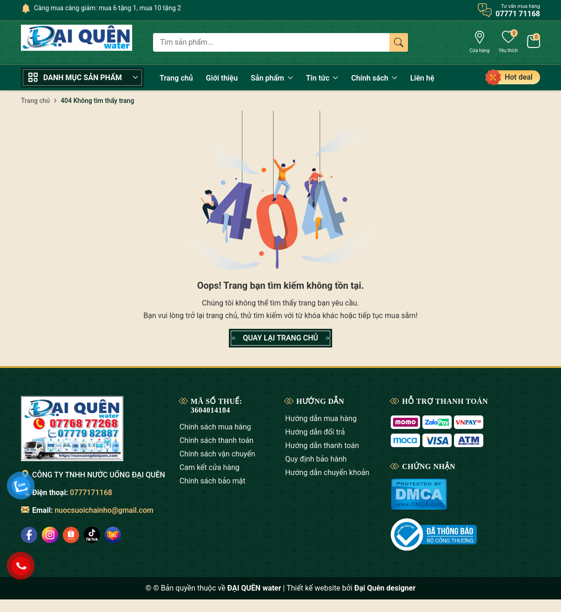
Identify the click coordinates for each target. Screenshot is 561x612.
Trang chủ (176, 78)
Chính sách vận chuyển (217, 453)
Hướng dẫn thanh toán (322, 445)
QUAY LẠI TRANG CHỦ (280, 338)
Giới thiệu (222, 78)
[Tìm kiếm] (398, 42)
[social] (50, 535)
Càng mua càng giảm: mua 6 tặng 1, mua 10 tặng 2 (107, 8)
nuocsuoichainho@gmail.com (103, 510)
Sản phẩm (272, 78)
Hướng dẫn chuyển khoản (327, 472)
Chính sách (374, 78)
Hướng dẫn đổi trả (315, 432)
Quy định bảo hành (316, 459)
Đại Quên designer (385, 588)
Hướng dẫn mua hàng (321, 418)
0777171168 (91, 492)
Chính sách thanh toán (217, 440)
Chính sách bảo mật (213, 480)
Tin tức (322, 78)
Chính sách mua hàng (215, 426)
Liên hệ (422, 78)
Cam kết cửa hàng (210, 467)
